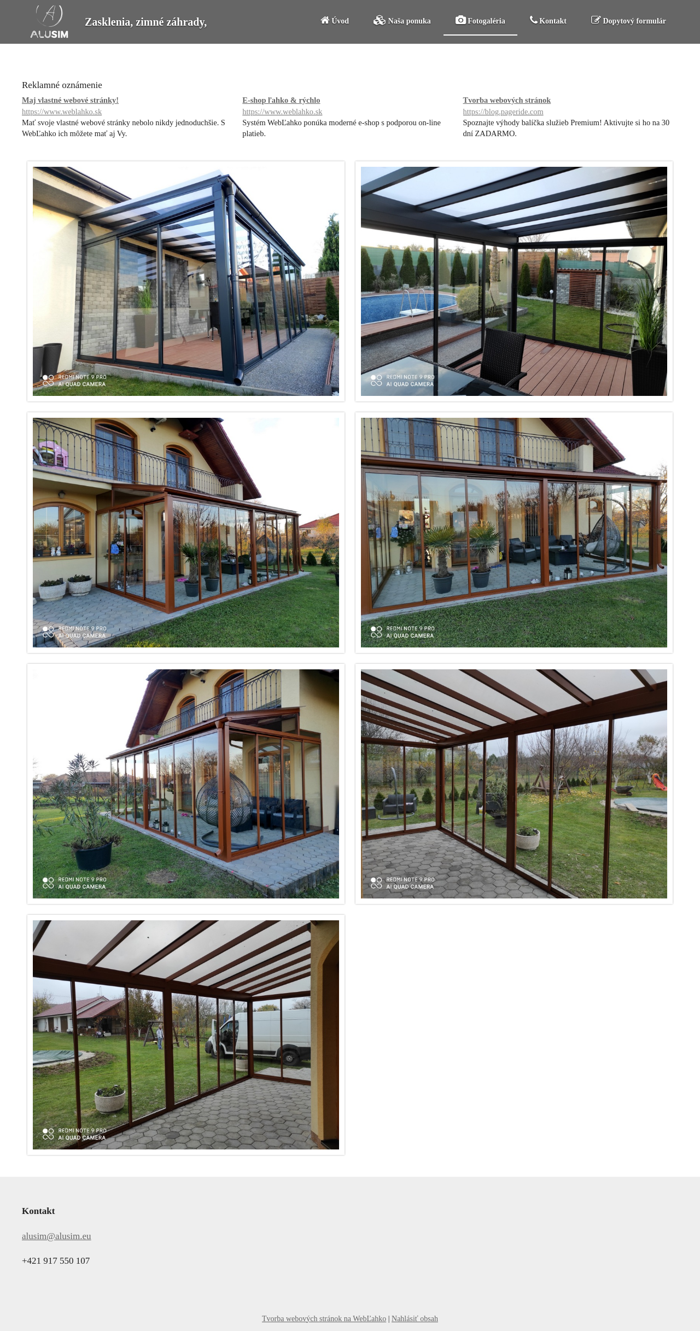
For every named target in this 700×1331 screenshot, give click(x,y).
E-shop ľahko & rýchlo (349, 106)
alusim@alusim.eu (56, 1236)
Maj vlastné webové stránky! (129, 106)
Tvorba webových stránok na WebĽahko (324, 1319)
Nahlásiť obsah (415, 1319)
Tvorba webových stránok (570, 106)
